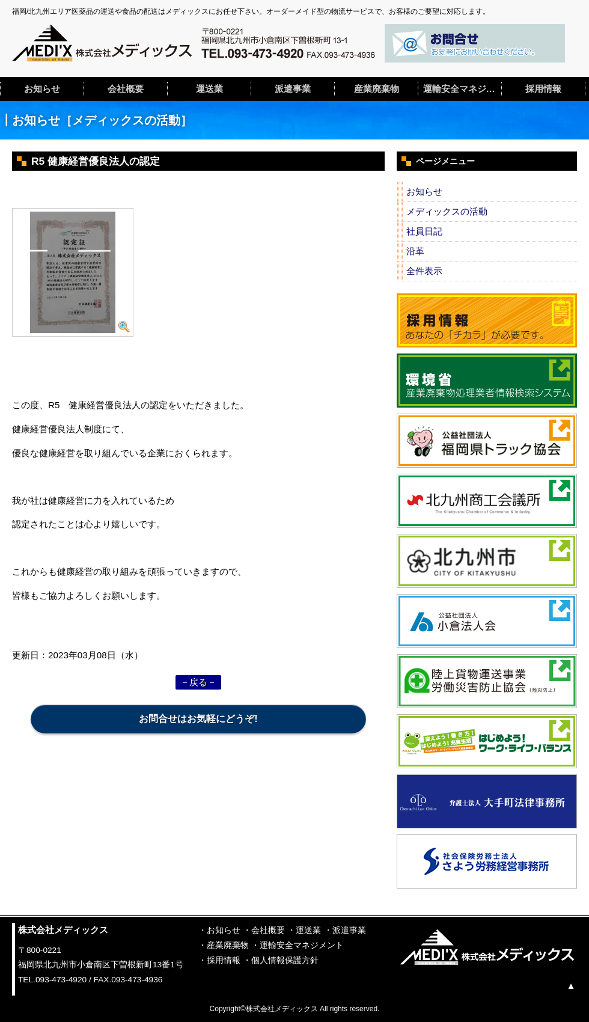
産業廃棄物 (376, 89)
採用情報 (543, 89)
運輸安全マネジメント (462, 89)
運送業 (209, 89)
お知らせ (42, 89)
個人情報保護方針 (285, 960)
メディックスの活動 (446, 211)
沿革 (415, 251)
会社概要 (126, 89)
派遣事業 (293, 89)
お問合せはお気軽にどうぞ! (198, 719)
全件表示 (424, 271)
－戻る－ (198, 682)
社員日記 (424, 231)
